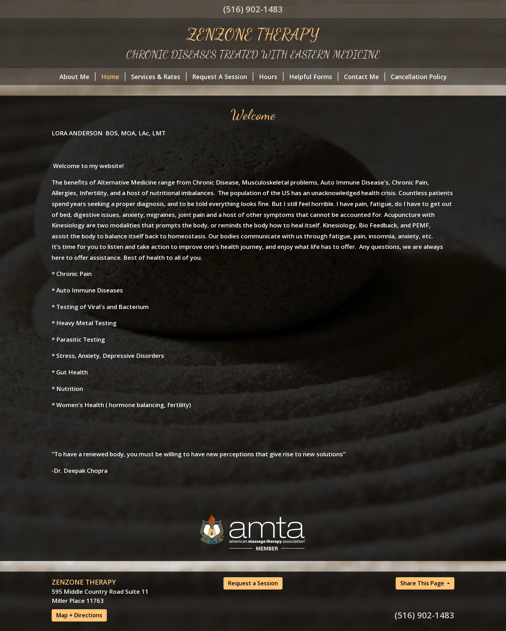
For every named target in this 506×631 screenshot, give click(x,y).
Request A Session (222, 76)
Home (113, 76)
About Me (77, 76)
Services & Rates (159, 76)
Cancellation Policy (419, 76)
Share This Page (423, 583)
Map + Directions (79, 615)
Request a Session (253, 583)
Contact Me (364, 76)
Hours (271, 76)
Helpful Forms (313, 76)
